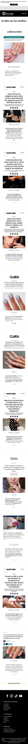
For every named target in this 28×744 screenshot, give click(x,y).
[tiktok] (16, 691)
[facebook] (7, 691)
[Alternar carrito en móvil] (22, 9)
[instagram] (11, 691)
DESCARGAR (13, 4)
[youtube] (20, 691)
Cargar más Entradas (14, 679)
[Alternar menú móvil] (25, 9)
